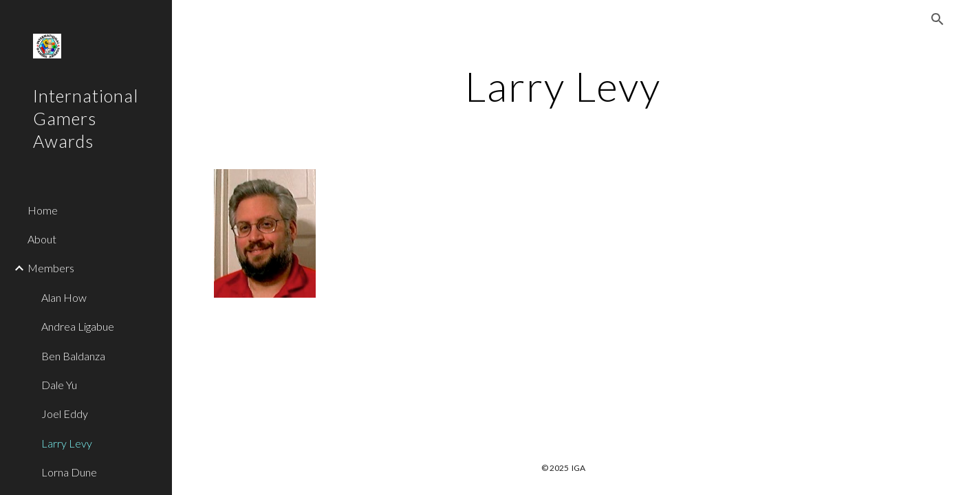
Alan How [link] (64, 297)
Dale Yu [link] (59, 384)
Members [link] (51, 267)
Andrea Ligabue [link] (77, 326)
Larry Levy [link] (66, 443)
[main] (563, 86)
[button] (937, 19)
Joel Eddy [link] (64, 413)
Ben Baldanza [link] (73, 355)
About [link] (42, 238)
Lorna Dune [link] (69, 471)
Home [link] (43, 210)
